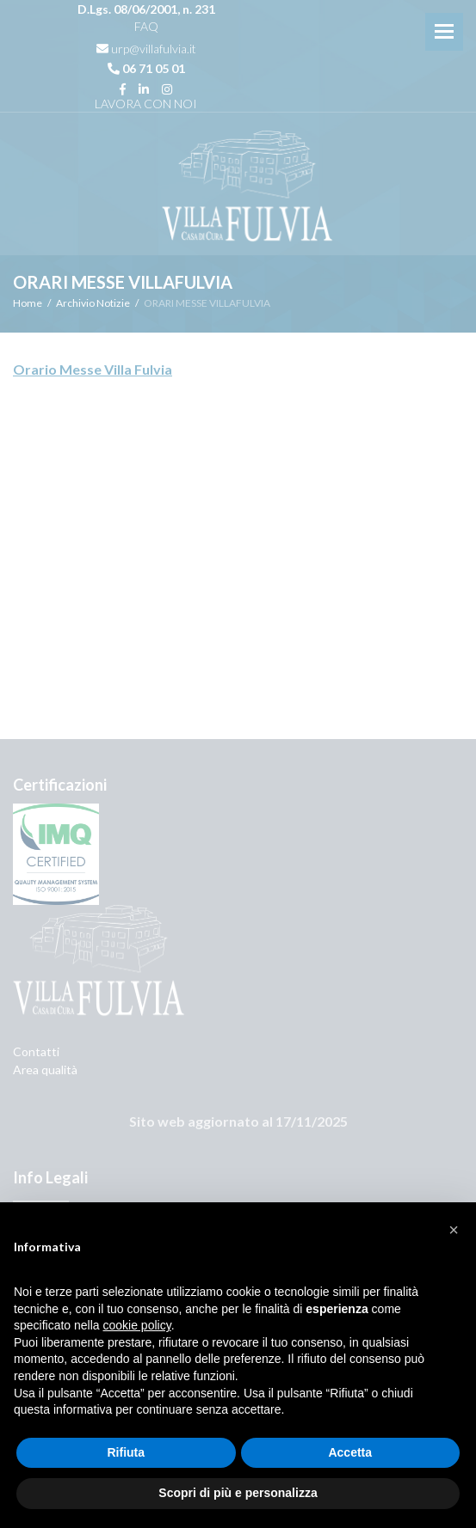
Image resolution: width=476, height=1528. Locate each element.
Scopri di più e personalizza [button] (237, 1493)
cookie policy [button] (137, 1325)
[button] (453, 1230)
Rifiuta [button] (126, 1452)
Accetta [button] (350, 1452)
